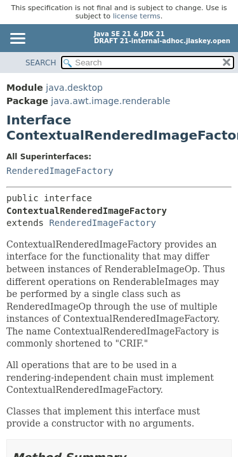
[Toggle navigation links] (17, 39)
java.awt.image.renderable (110, 101)
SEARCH (40, 62)
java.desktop (74, 88)
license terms (137, 16)
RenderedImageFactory (60, 171)
